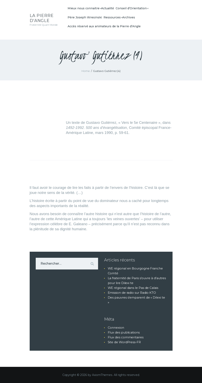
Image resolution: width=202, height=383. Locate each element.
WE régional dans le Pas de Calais (133, 288)
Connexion (116, 327)
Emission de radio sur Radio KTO (132, 293)
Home (86, 71)
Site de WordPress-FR (124, 342)
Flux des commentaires (125, 337)
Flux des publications (124, 332)
